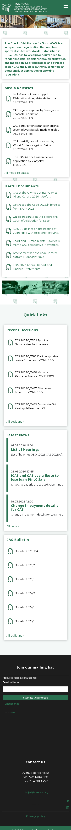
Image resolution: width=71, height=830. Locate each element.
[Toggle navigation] (66, 8)
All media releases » (17, 172)
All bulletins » (15, 635)
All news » (12, 526)
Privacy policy (35, 816)
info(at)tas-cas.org (35, 792)
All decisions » (15, 421)
